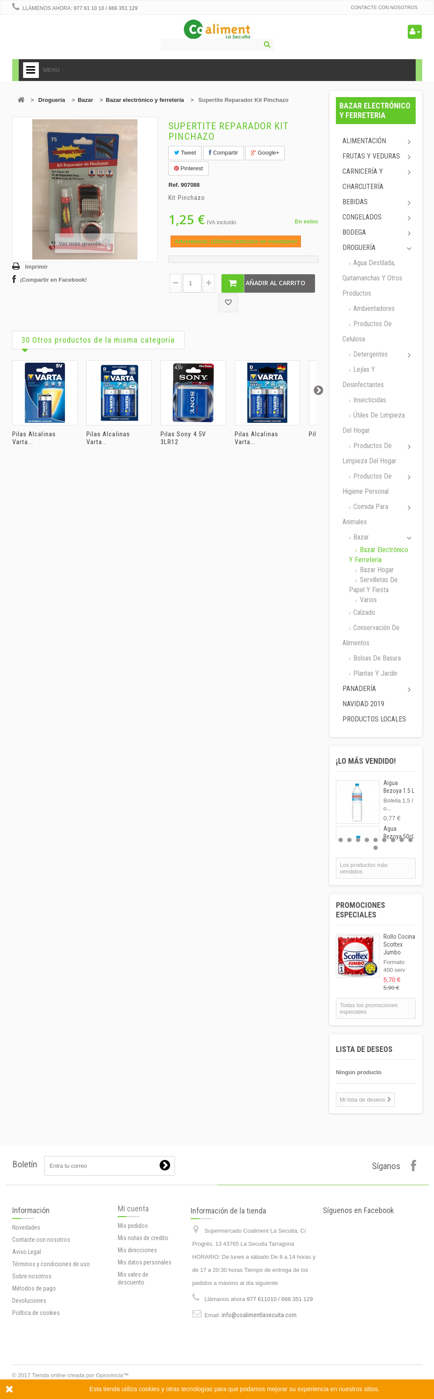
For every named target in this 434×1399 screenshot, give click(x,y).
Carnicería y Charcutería (362, 179)
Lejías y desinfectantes (363, 377)
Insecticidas (369, 400)
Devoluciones (29, 1355)
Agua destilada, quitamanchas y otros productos (372, 278)
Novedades (26, 1281)
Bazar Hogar (376, 570)
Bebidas (355, 202)
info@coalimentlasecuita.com (259, 1370)
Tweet (185, 152)
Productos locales (374, 719)
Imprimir (36, 266)
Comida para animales (365, 514)
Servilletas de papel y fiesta (373, 585)
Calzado (363, 612)
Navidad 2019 (363, 704)
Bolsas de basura (376, 658)
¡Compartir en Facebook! (53, 279)
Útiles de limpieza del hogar (373, 423)
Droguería (51, 100)
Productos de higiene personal (367, 484)
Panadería (359, 688)
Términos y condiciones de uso (51, 1318)
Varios (367, 600)
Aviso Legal (26, 1306)
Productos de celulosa (367, 331)
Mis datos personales (144, 1303)
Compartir (223, 152)
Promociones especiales (360, 909)
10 (375, 848)
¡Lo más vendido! (366, 760)
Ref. (173, 185)
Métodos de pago (34, 1342)
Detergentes (370, 354)
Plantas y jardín (374, 673)
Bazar (85, 100)
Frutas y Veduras (371, 156)
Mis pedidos (133, 1266)
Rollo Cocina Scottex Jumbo (399, 944)
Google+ (265, 152)
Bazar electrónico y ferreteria (145, 100)
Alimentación (364, 141)
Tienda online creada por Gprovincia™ (80, 1375)
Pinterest (188, 168)
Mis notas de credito (143, 1278)
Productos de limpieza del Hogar (369, 453)
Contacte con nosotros (384, 7)
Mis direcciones (137, 1291)
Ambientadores (373, 308)
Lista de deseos (364, 1049)
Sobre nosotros (31, 1330)
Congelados (362, 217)
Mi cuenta (133, 1249)
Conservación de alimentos (371, 635)
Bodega (354, 232)
